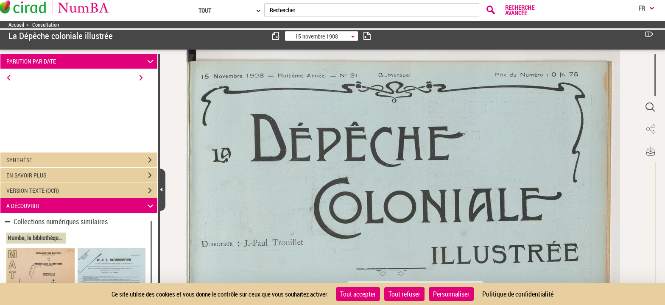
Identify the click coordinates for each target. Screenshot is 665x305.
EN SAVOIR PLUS (81, 175)
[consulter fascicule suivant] (367, 35)
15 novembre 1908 (316, 36)
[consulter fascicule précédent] (276, 35)
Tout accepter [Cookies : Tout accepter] (358, 294)
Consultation (45, 24)
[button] (650, 107)
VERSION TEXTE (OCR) (81, 191)
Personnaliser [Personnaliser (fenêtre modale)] (451, 294)
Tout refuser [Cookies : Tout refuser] (404, 294)
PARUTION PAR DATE (81, 61)
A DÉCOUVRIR (81, 205)
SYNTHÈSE (81, 160)
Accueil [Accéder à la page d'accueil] (16, 24)
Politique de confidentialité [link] (517, 294)
